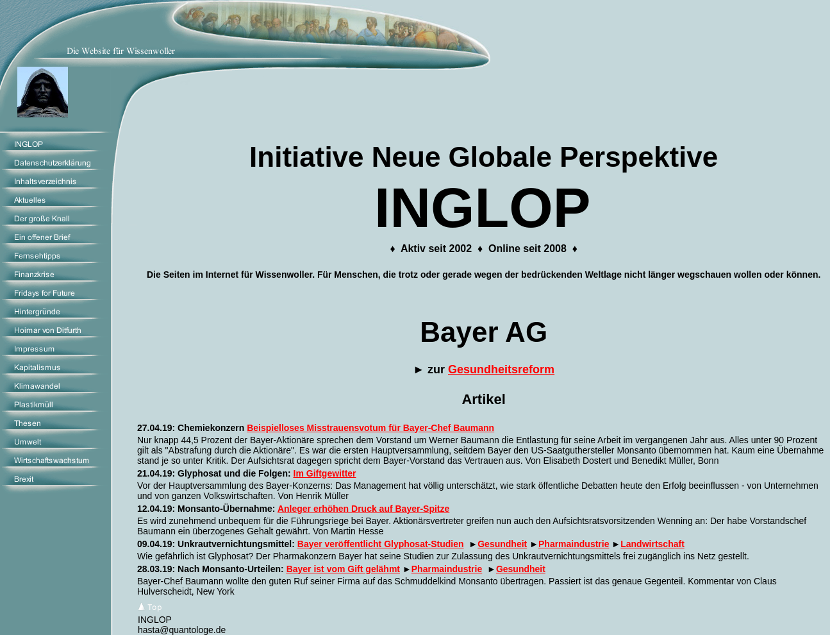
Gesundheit (502, 544)
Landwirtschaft (652, 544)
